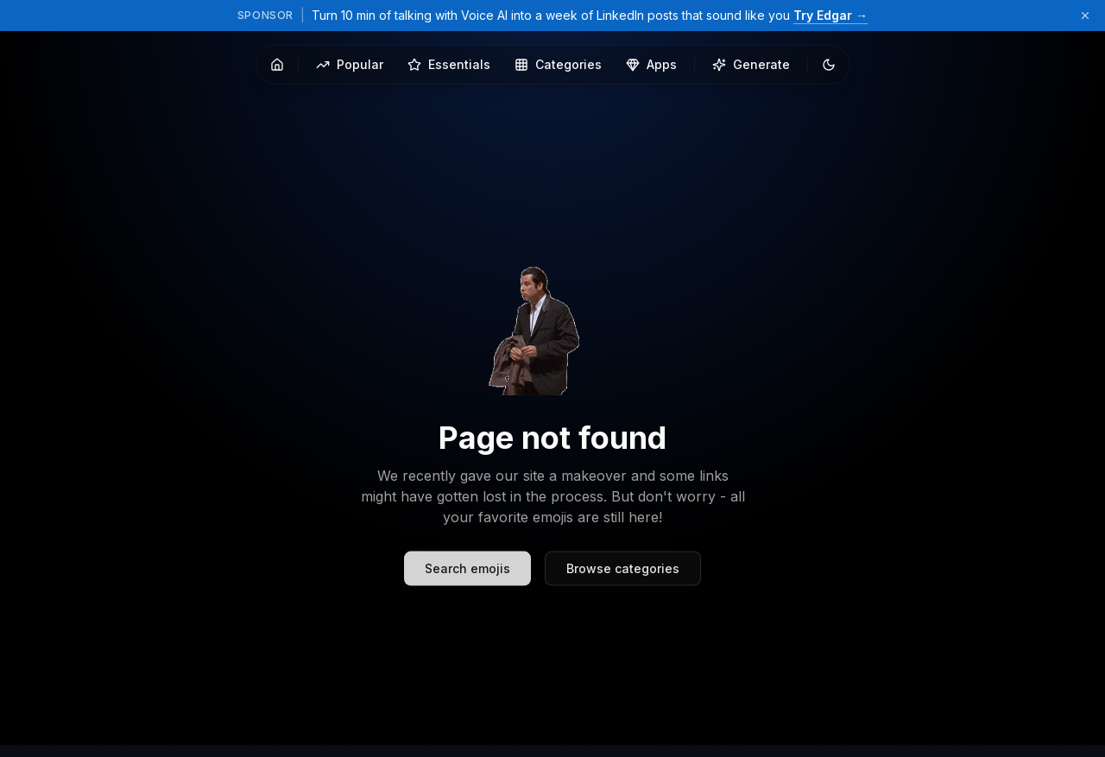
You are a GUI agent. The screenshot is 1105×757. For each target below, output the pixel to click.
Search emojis (467, 580)
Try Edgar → (830, 15)
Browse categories (622, 580)
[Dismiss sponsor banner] (1085, 15)
